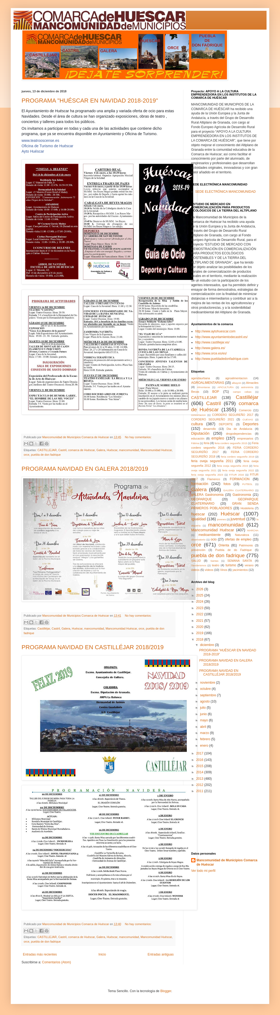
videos (195, 569)
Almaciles (252, 382)
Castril (62, 450)
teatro (215, 565)
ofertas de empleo (238, 539)
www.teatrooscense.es (40, 140)
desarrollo (209, 428)
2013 (200, 779)
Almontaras (203, 387)
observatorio (198, 539)
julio (203, 708)
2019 (200, 633)
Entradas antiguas (161, 954)
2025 (200, 595)
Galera (100, 450)
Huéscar (112, 450)
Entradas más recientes (40, 954)
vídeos (209, 569)
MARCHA (252, 530)
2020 (200, 627)
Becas (195, 391)
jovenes (221, 519)
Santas (214, 560)
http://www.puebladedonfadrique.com (221, 359)
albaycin (236, 382)
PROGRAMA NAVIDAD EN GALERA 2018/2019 (85, 468)
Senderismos (198, 565)
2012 (200, 785)
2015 (200, 766)
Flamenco (213, 479)
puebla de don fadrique (46, 454)
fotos (226, 484)
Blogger (165, 991)
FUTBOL (247, 484)
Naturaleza (242, 534)
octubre (206, 689)
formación (199, 484)
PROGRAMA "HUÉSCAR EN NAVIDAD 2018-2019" (90, 100)
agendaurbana (200, 378)
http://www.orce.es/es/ (211, 353)
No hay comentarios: (138, 437)
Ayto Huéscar (33, 151)
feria (206, 443)
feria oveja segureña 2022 (238, 470)
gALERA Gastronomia (207, 495)
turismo (231, 565)
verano (249, 565)
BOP (215, 392)
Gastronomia (242, 495)
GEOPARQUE (201, 499)
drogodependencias (238, 433)
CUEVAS (248, 419)
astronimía (247, 387)
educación (197, 438)
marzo (205, 733)
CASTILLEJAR (47, 450)
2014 (200, 772)
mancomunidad (129, 450)
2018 (200, 639)
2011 (200, 791)
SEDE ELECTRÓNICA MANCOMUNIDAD (225, 192)
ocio (214, 539)
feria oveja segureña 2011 (212, 461)
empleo (217, 438)
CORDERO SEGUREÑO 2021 (212, 419)
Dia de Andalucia (239, 428)
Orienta (224, 545)
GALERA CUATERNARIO (238, 490)
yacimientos (240, 569)
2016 (200, 760)
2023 (200, 608)
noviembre (208, 682)
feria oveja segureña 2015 (232, 465)
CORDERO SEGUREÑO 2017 (232, 414)
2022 (200, 614)
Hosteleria (247, 508)
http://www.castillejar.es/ (212, 342)
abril (203, 727)
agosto (205, 701)
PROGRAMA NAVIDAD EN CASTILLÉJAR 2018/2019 (93, 647)
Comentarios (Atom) (56, 962)
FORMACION (240, 479)
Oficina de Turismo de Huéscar (47, 146)
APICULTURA (226, 387)
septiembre (208, 695)
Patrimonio (246, 545)
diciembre (207, 645)
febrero (205, 739)
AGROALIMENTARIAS (207, 383)
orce (26, 454)
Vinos (223, 569)
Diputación (200, 433)
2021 (200, 621)
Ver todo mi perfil (203, 871)
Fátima (195, 443)
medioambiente (209, 535)
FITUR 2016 (236, 474)
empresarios (245, 438)
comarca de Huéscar (81, 450)
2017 (200, 753)
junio (204, 714)
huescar (198, 514)
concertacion (198, 414)
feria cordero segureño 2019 (237, 456)
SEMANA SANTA (239, 560)
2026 (200, 589)
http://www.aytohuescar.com (215, 331)
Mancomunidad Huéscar (156, 450)
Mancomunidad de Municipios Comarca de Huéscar (227, 862)
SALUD (196, 560)
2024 (200, 601)
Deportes (250, 424)
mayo (204, 720)
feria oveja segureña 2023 (207, 474)
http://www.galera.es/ (210, 348)
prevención (198, 550)
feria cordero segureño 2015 (231, 443)
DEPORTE (226, 424)
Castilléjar (43, 628)
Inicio (102, 954)
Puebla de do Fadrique (233, 550)
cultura (197, 424)
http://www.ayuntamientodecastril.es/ (221, 337)
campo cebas (242, 391)
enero (204, 745)
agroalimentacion (236, 378)
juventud (237, 519)
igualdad (198, 519)
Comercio (245, 410)
